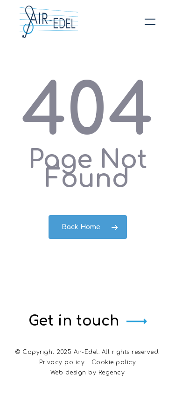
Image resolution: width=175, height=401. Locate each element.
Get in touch (73, 321)
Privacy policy (61, 362)
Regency (111, 372)
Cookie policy (113, 362)
